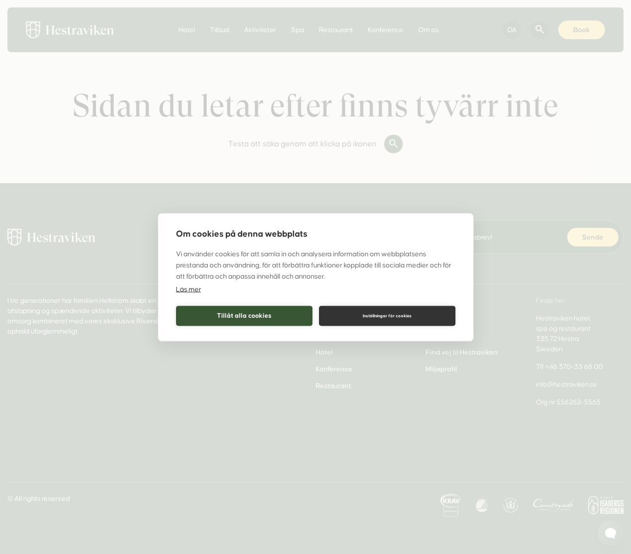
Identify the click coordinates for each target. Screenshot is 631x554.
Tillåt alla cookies (244, 315)
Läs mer (188, 289)
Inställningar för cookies (387, 316)
